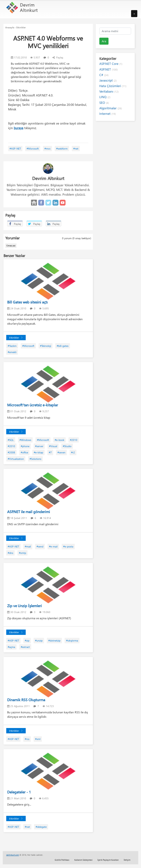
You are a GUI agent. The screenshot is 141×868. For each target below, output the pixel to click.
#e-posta (68, 546)
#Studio (67, 446)
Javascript (108, 80)
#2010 (73, 440)
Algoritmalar (110, 108)
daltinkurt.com (12, 854)
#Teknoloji (45, 346)
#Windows (25, 440)
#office (24, 452)
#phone (25, 446)
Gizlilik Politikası (62, 859)
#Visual (53, 446)
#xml (37, 739)
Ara (104, 41)
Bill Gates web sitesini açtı (27, 301)
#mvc (47, 148)
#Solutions (35, 459)
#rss (27, 739)
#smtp (22, 553)
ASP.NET (108, 69)
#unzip (39, 640)
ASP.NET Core (110, 63)
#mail (28, 546)
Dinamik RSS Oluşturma (26, 699)
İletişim (127, 859)
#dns (10, 553)
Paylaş (58, 57)
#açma (11, 647)
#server (39, 446)
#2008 (11, 452)
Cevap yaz (10, 245)
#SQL (11, 440)
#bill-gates (62, 346)
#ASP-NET (15, 148)
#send (40, 546)
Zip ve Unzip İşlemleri (24, 605)
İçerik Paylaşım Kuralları (108, 859)
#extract (25, 647)
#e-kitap (38, 452)
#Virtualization (16, 459)
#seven (61, 452)
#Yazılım (12, 346)
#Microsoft (33, 148)
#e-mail (53, 546)
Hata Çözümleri (112, 85)
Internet (107, 113)
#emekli (12, 352)
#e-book (59, 440)
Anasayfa (9, 27)
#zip (27, 640)
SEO (104, 102)
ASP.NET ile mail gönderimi (28, 511)
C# (104, 74)
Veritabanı (109, 91)
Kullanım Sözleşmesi (83, 859)
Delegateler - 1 (19, 791)
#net (75, 148)
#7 (50, 452)
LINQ (104, 96)
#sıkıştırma (72, 640)
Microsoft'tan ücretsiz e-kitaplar (32, 404)
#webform (62, 148)
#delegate (41, 827)
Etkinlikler (21, 27)
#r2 (73, 452)
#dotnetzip (54, 640)
